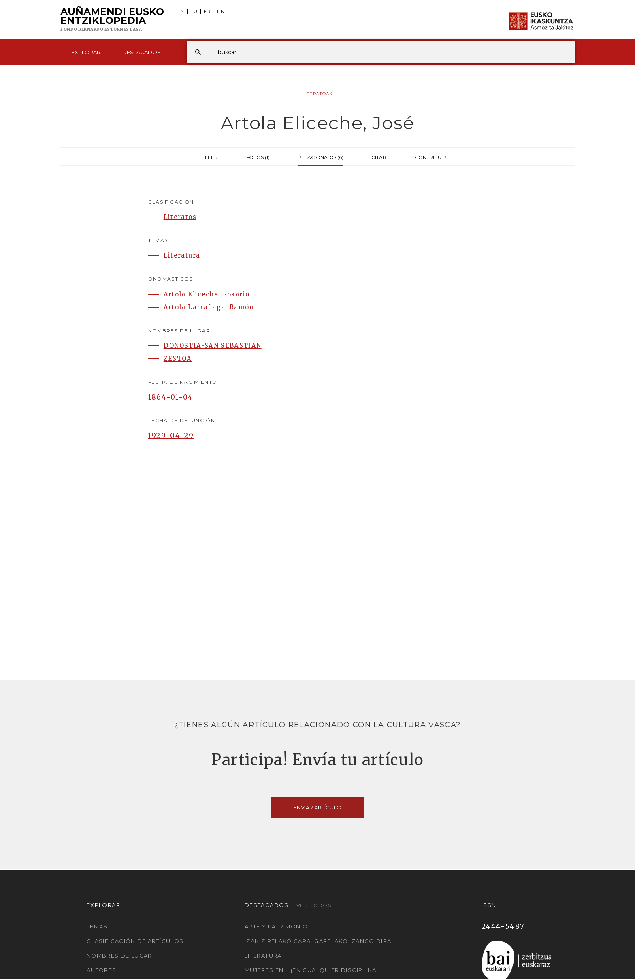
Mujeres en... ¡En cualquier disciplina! (311, 970)
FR (207, 11)
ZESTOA (178, 358)
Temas (97, 926)
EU (194, 11)
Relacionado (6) (320, 156)
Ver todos (313, 905)
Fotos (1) (258, 156)
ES (180, 11)
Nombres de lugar (119, 955)
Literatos (180, 217)
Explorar (85, 52)
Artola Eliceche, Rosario (207, 294)
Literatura (182, 255)
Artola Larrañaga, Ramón (209, 307)
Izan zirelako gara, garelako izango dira (318, 941)
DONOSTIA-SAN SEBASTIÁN (213, 345)
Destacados (141, 52)
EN (221, 11)
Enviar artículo (317, 807)
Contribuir (430, 156)
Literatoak (317, 93)
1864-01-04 (170, 397)
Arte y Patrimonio (276, 926)
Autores (102, 970)
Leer (211, 156)
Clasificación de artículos (135, 941)
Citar (378, 156)
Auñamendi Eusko (112, 20)
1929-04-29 (171, 435)
